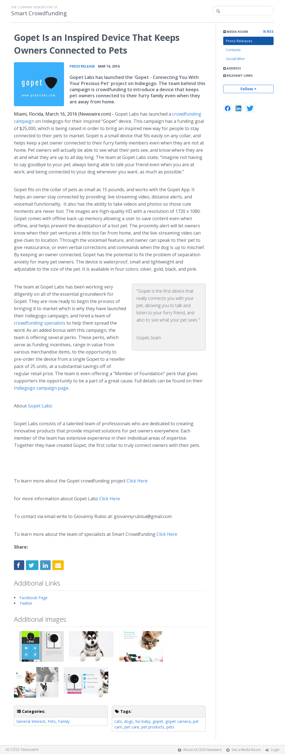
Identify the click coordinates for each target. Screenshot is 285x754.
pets (170, 727)
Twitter (25, 603)
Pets (52, 721)
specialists (39, 323)
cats (118, 721)
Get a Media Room (246, 749)
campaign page (41, 388)
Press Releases (239, 40)
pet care (131, 727)
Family (64, 721)
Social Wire (235, 58)
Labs (40, 406)
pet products (152, 727)
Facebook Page (33, 597)
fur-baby (142, 721)
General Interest (30, 721)
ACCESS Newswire (22, 749)
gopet (158, 721)
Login (275, 749)
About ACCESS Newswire (202, 749)
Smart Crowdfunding (39, 13)
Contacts (233, 49)
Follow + (248, 88)
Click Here (137, 481)
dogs (128, 721)
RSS (268, 31)
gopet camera (178, 721)
